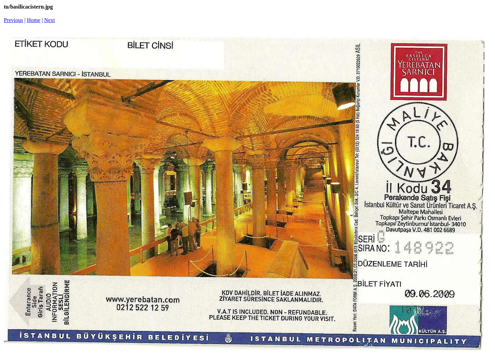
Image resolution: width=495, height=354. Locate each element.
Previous (13, 20)
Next (49, 20)
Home (33, 20)
